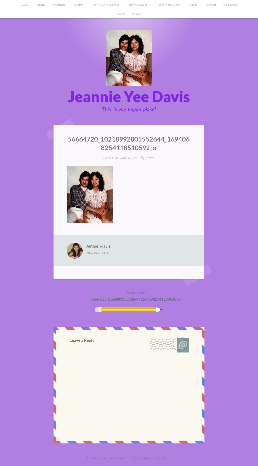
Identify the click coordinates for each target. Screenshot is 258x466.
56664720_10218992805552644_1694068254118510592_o (135, 295)
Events (121, 13)
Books (193, 4)
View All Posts (97, 252)
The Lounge (230, 4)
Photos (136, 13)
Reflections (58, 4)
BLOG (24, 4)
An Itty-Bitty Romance (106, 4)
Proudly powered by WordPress (105, 458)
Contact (211, 4)
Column (78, 4)
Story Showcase (137, 4)
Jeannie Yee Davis (129, 96)
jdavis (150, 158)
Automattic (164, 458)
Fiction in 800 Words (169, 4)
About (41, 4)
